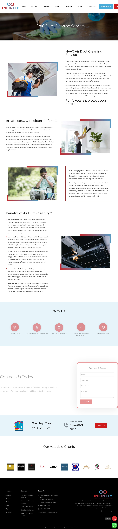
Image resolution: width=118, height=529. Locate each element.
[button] (101, 425)
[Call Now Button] (114, 518)
